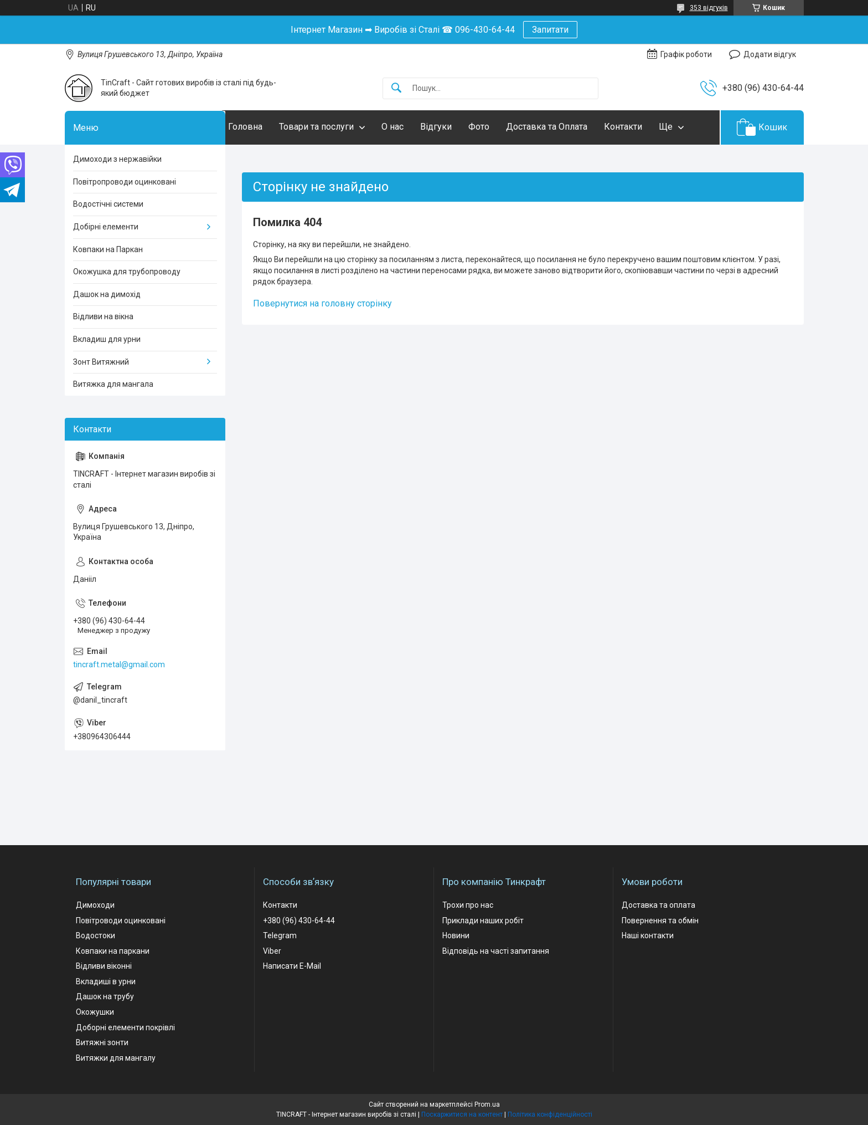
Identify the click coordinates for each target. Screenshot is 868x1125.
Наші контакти (648, 935)
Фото (501, 126)
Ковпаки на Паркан (108, 249)
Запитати (550, 29)
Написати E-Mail (292, 966)
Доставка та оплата (658, 905)
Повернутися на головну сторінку (322, 303)
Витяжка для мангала (113, 384)
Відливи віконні (104, 966)
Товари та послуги (338, 126)
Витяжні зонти (102, 1042)
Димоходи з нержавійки (117, 159)
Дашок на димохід (107, 294)
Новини (455, 935)
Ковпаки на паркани (112, 951)
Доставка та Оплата (568, 126)
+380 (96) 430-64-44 (299, 920)
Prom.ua (487, 1104)
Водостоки (95, 935)
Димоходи (95, 905)
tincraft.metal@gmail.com (119, 664)
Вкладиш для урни (107, 339)
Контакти (645, 126)
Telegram (280, 935)
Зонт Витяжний (101, 361)
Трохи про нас (467, 905)
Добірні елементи (105, 226)
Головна (267, 126)
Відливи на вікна (103, 316)
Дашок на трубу (105, 996)
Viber (272, 951)
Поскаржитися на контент (462, 1114)
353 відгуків (709, 8)
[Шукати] (396, 88)
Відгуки (458, 126)
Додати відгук (769, 54)
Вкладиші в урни (106, 981)
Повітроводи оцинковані (121, 920)
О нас (415, 126)
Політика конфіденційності (550, 1114)
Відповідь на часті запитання (495, 951)
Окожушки (95, 1012)
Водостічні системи (108, 204)
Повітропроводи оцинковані (124, 181)
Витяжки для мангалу (116, 1058)
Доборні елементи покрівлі (125, 1027)
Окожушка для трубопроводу (126, 271)
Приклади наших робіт (483, 920)
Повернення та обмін (660, 920)
